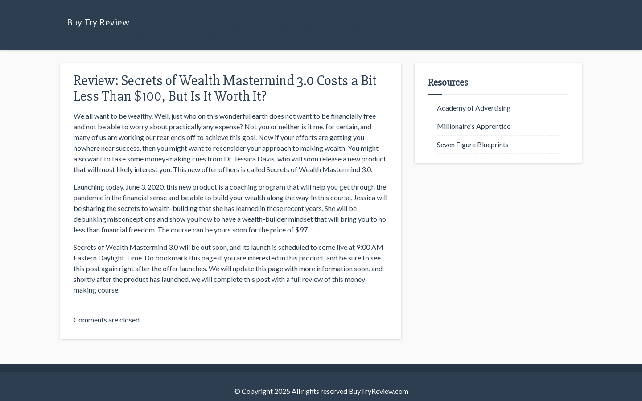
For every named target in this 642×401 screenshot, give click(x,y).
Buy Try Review (98, 22)
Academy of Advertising (474, 107)
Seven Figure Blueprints (473, 144)
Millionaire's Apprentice (473, 126)
